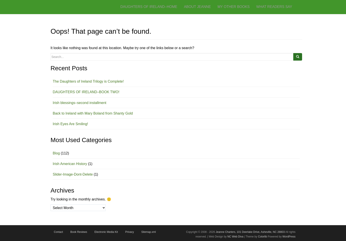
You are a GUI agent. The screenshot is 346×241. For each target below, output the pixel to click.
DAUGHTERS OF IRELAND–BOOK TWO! (86, 92)
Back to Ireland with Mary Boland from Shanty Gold (93, 113)
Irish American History (70, 164)
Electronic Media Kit (106, 232)
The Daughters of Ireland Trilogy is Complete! (88, 81)
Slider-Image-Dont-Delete (73, 174)
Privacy (129, 232)
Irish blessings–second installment (79, 103)
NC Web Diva (235, 236)
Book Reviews (78, 232)
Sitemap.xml (148, 232)
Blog (56, 153)
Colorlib (262, 236)
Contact (58, 232)
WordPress (288, 236)
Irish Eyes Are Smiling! (70, 124)
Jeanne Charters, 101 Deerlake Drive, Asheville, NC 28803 (250, 232)
